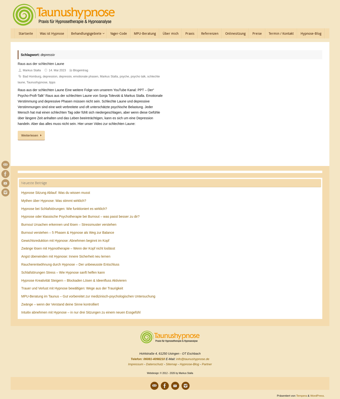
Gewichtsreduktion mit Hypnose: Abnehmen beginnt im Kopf (65, 240)
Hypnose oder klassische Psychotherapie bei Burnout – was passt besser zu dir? (80, 216)
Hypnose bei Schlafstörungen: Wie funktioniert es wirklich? (64, 209)
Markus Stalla (32, 70)
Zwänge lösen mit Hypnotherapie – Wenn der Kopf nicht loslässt (68, 248)
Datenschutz (154, 364)
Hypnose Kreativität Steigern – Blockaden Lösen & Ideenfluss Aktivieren (74, 280)
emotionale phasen (85, 76)
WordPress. (317, 395)
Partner (207, 364)
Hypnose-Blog (189, 364)
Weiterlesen (32, 135)
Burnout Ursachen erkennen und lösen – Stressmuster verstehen (68, 224)
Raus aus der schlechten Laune (41, 64)
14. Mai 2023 (57, 70)
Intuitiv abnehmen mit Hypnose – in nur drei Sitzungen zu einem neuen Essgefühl (80, 312)
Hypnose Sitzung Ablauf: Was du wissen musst (55, 193)
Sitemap (171, 364)
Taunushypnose (37, 82)
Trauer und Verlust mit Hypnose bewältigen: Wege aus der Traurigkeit (72, 288)
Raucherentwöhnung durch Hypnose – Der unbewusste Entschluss (70, 264)
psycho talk (138, 76)
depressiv (65, 76)
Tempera (301, 395)
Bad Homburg (32, 76)
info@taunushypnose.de (192, 359)
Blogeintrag (80, 70)
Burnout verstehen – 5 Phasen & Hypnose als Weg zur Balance (67, 232)
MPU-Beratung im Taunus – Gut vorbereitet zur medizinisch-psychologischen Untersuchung (88, 296)
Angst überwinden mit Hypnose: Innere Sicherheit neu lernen (65, 256)
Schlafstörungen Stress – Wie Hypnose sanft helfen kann (63, 272)
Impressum (135, 364)
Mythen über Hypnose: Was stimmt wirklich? (53, 201)
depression (50, 76)
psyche (124, 76)
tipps (52, 82)
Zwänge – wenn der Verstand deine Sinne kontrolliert (60, 304)
